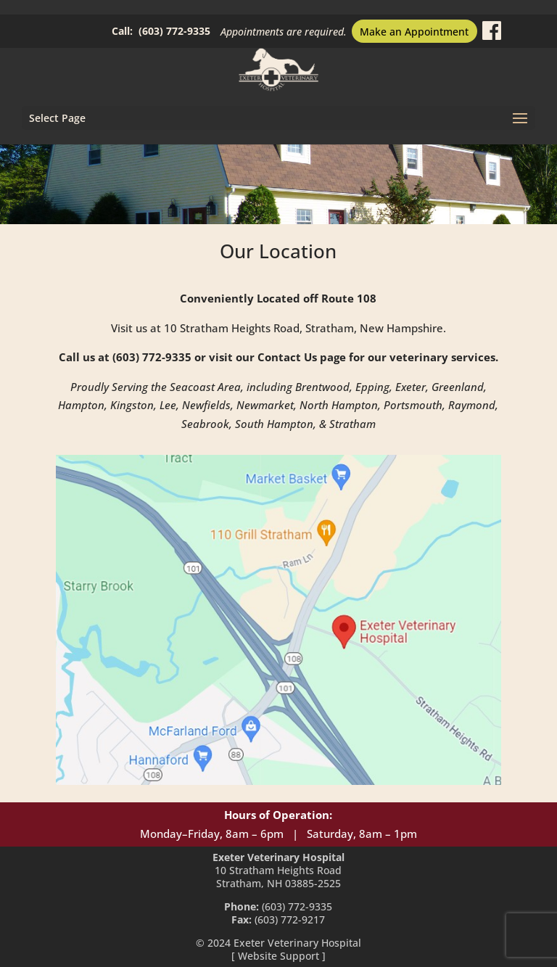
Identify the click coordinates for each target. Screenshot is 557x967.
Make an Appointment (414, 31)
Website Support (278, 956)
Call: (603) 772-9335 (161, 31)
